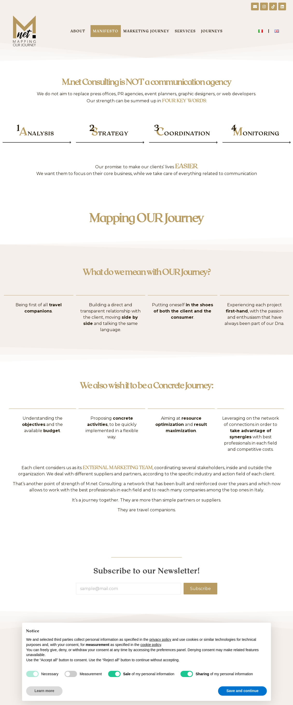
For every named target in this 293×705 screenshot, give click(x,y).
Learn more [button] (44, 691)
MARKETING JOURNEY (146, 31)
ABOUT (79, 31)
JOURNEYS (212, 31)
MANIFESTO (105, 31)
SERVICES (185, 31)
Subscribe (200, 588)
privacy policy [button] (160, 639)
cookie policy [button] (150, 645)
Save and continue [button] (242, 691)
